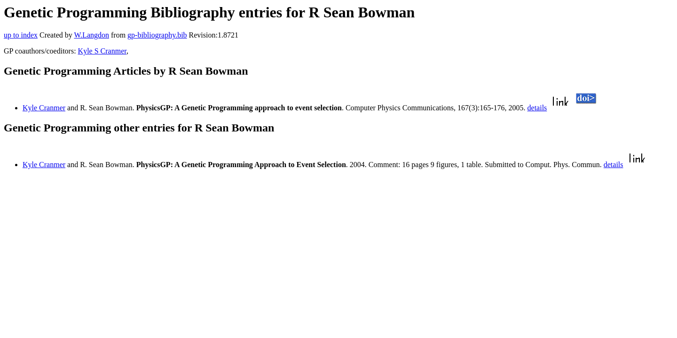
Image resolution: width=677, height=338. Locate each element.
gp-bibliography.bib (157, 35)
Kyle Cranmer (44, 108)
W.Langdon (91, 35)
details (537, 108)
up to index (21, 35)
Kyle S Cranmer (102, 51)
